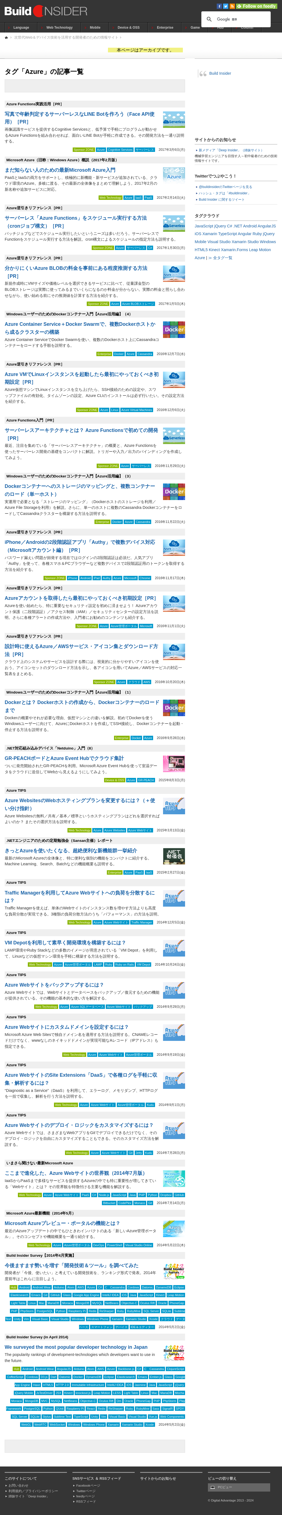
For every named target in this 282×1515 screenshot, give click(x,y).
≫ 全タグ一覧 (220, 258)
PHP (142, 1195)
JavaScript (119, 1195)
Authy (106, 578)
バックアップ (143, 1006)
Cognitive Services (120, 149)
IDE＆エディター (142, 1327)
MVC (44, 1401)
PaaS (148, 197)
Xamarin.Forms (234, 250)
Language (21, 27)
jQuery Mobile (24, 1393)
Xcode (153, 1319)
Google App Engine (86, 1295)
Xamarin (117, 1319)
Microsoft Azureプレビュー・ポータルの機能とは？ (62, 1223)
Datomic (147, 1287)
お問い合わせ (18, 1485)
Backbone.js (126, 1369)
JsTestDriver (44, 1393)
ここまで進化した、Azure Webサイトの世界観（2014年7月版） (76, 1173)
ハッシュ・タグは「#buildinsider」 (225, 193)
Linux (114, 410)
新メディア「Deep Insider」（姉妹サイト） (231, 150)
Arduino (59, 1287)
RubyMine (133, 1311)
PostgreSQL (45, 1311)
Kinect (160, 1295)
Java (132, 1195)
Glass (66, 1295)
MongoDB (82, 1303)
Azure (101, 149)
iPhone (72, 578)
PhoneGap (177, 1303)
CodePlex (124, 1203)
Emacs (35, 1295)
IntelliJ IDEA (110, 1295)
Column (247, 27)
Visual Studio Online (138, 1245)
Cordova (133, 1287)
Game (195, 27)
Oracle (162, 1303)
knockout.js (83, 1393)
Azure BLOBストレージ (138, 303)
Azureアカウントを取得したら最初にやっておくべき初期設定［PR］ (82, 598)
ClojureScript (175, 1369)
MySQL (97, 1303)
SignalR (167, 1408)
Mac (41, 1303)
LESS (117, 1393)
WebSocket (57, 1424)
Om (118, 1401)
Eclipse (179, 1287)
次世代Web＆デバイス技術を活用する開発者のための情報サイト (66, 37)
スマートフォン (101, 1327)
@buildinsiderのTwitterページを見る (225, 187)
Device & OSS (129, 27)
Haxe (36, 1385)
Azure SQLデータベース (87, 1006)
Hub (220, 27)
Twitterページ (86, 1491)
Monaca (67, 1303)
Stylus (47, 1416)
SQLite (166, 1311)
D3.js (44, 1377)
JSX (58, 1393)
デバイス (121, 1327)
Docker (119, 354)
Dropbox (166, 1195)
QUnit (60, 1408)
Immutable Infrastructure (88, 1385)
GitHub (179, 1195)
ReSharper (106, 1311)
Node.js (104, 1195)
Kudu (150, 1104)
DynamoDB (163, 1287)
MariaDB (53, 1303)
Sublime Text (62, 1416)
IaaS (138, 197)
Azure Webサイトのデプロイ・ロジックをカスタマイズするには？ (79, 1125)
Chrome (145, 578)
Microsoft (130, 578)
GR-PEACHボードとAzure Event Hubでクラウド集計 (64, 758)
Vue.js (153, 1416)
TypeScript (81, 1416)
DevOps (98, 1245)
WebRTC (40, 1424)
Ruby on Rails (124, 964)
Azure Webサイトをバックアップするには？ (54, 985)
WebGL (26, 1424)
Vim (26, 1319)
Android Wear (42, 1287)
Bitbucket (109, 1203)
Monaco (139, 1203)
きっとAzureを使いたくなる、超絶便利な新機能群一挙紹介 (71, 850)
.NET (237, 226)
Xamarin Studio (136, 1319)
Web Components (172, 1416)
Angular (245, 234)
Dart (53, 1377)
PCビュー (225, 1487)
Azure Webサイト (140, 830)
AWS (146, 682)
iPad (97, 578)
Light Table (18, 1303)
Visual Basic (40, 1319)
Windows (78, 1319)
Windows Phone (98, 1319)
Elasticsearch (19, 1295)
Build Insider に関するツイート (222, 200)
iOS (124, 1295)
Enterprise (165, 27)
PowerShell (114, 1245)
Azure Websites (114, 830)
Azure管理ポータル (124, 626)
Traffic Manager (141, 922)
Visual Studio (60, 1319)
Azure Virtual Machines (136, 410)
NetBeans (111, 1303)
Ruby (108, 964)
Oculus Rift (147, 1303)
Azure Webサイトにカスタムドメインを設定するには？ (67, 1027)
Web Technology (60, 27)
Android (85, 578)
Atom (70, 1287)
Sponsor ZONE (84, 149)
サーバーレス (145, 149)
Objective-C (129, 1303)
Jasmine (140, 1385)
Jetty (139, 1152)
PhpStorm (27, 1311)
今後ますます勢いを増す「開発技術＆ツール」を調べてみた (72, 1265)
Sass (156, 1408)
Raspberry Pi (76, 1311)
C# (150, 247)
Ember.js (156, 1377)
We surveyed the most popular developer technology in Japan (76, 1347)
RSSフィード (86, 1501)
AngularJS (64, 1369)
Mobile (95, 27)
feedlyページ (85, 1496)
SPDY (180, 1408)
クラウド (134, 682)
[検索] (235, 19)
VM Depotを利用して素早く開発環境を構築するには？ (65, 942)
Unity (17, 1319)
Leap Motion (176, 1295)
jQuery (179, 1385)
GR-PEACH (146, 780)
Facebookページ (88, 1485)
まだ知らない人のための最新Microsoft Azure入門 (60, 170)
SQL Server (151, 1311)
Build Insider (220, 73)
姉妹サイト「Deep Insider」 (29, 1496)
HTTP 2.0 (62, 1385)
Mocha (179, 1393)
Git (130, 1152)
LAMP (98, 964)
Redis (92, 1311)
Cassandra (145, 354)
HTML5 (48, 1385)
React (90, 1408)
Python (152, 1195)
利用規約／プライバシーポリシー (33, 1491)
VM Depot (143, 964)
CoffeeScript (15, 1377)
